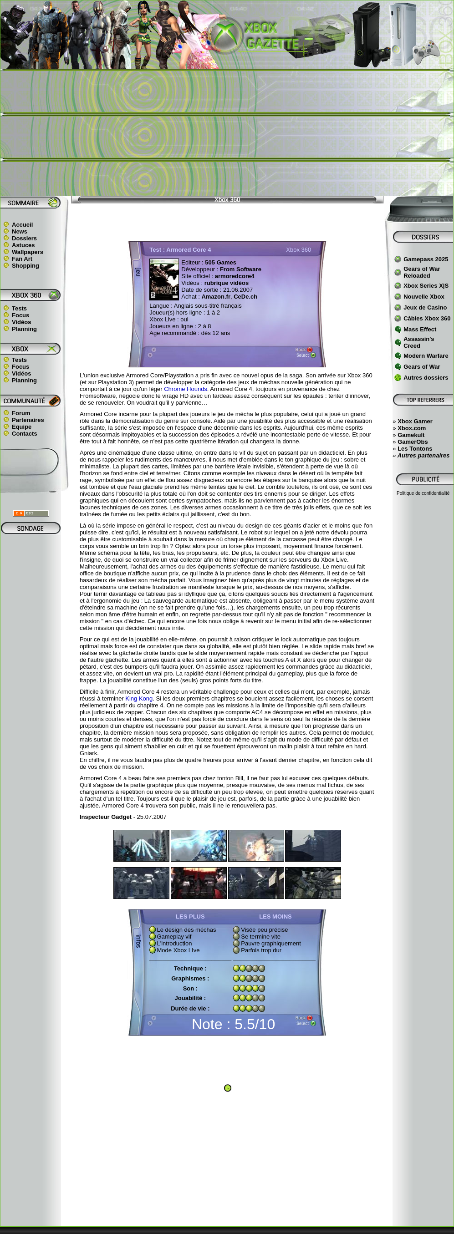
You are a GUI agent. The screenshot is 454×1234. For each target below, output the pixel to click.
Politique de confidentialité (423, 493)
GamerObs (413, 441)
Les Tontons (415, 448)
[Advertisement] (227, 132)
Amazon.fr (215, 296)
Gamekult (411, 435)
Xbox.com (412, 428)
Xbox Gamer (415, 421)
